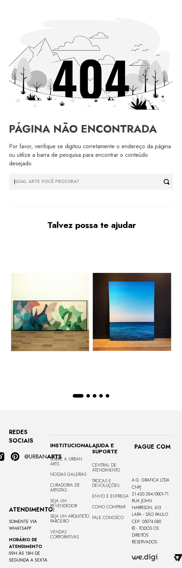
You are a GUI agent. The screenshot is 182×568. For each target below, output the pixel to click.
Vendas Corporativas (64, 534)
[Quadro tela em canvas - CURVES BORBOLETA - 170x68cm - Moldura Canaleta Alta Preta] (50, 312)
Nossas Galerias (68, 474)
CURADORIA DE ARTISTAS (65, 487)
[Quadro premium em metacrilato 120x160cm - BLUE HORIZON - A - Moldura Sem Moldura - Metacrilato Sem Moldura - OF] (132, 312)
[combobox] (91, 182)
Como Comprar (108, 507)
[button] (78, 396)
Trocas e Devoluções (105, 483)
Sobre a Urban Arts (66, 461)
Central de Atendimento (106, 467)
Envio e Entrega (110, 496)
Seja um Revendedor (63, 503)
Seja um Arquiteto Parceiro (69, 518)
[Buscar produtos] (168, 182)
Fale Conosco (108, 517)
